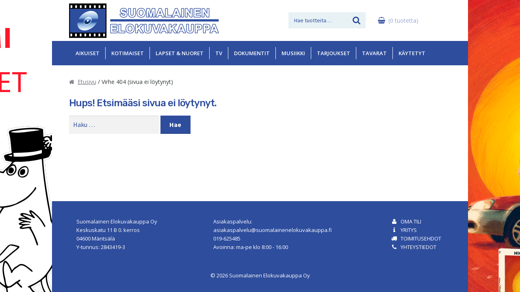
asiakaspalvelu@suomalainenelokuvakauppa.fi (272, 230)
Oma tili (411, 221)
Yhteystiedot (418, 247)
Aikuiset (88, 53)
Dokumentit (252, 53)
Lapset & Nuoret (180, 53)
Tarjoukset (333, 53)
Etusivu (87, 82)
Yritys (409, 230)
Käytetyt (412, 53)
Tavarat (374, 53)
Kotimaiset (127, 53)
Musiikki (293, 53)
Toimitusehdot (421, 238)
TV (218, 53)
